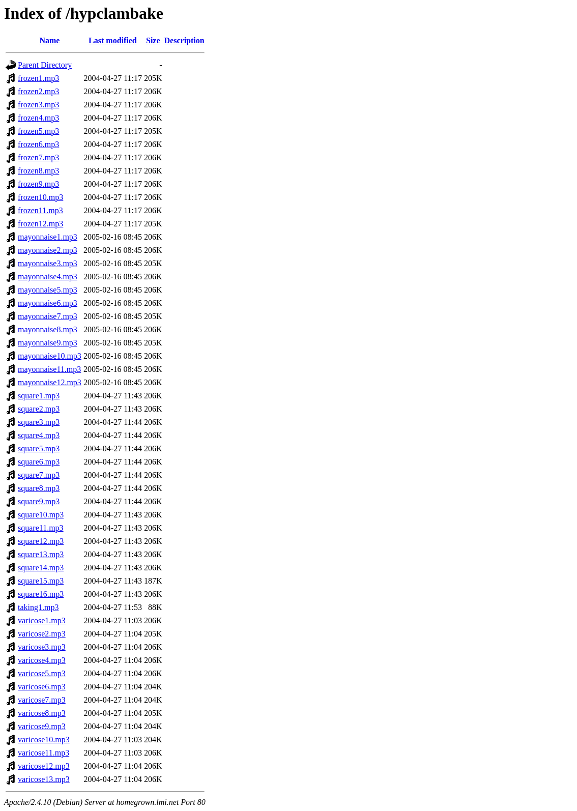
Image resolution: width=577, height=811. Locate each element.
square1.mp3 (39, 395)
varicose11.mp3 (43, 752)
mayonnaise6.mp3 (47, 303)
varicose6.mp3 (42, 686)
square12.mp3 (41, 541)
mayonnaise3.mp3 (47, 263)
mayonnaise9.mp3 (47, 342)
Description (184, 40)
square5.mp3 (39, 448)
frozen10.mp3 (40, 197)
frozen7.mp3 (38, 157)
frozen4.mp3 (38, 117)
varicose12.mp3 (44, 766)
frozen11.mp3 (40, 210)
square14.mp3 (41, 567)
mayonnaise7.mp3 (47, 316)
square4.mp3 (39, 435)
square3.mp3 (39, 422)
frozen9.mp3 (38, 184)
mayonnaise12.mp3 (49, 382)
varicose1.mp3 (42, 620)
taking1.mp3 (38, 607)
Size (153, 40)
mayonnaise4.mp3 (47, 276)
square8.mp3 (39, 488)
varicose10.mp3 (44, 739)
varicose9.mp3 (42, 726)
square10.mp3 (41, 514)
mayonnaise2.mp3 (47, 250)
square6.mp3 (39, 461)
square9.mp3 (39, 501)
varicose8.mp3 (42, 713)
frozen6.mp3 (38, 144)
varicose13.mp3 (44, 779)
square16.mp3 (41, 594)
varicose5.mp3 (42, 673)
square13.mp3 (41, 554)
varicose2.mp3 (42, 633)
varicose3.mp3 (42, 647)
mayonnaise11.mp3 (49, 369)
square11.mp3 (41, 528)
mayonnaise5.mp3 (47, 289)
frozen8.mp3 (38, 170)
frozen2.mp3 (38, 91)
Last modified (113, 40)
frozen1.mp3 (38, 78)
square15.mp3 (41, 580)
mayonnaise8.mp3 (47, 329)
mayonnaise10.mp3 (49, 356)
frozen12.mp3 (40, 223)
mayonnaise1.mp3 (47, 237)
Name (49, 40)
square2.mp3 (39, 408)
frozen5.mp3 (38, 131)
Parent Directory (45, 65)
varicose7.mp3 (42, 700)
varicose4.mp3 (42, 660)
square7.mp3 (39, 475)
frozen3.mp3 (38, 104)
